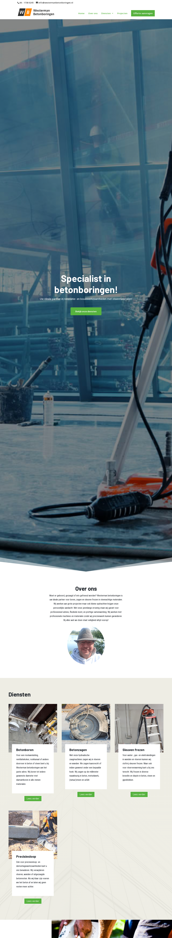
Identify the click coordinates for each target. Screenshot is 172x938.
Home (81, 13)
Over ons (93, 13)
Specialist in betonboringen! (86, 284)
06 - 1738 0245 (26, 2)
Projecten (122, 13)
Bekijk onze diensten (86, 311)
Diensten (106, 13)
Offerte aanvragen (143, 13)
